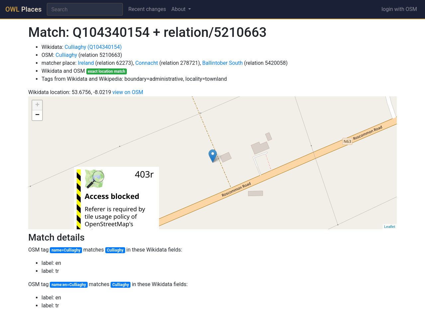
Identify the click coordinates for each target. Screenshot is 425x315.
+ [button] (37, 105)
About (179, 9)
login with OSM (399, 9)
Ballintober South (222, 63)
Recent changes (147, 9)
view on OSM (128, 92)
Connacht (146, 63)
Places (23, 9)
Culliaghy (66, 55)
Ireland (86, 63)
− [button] (37, 115)
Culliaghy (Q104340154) (93, 47)
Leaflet (389, 227)
